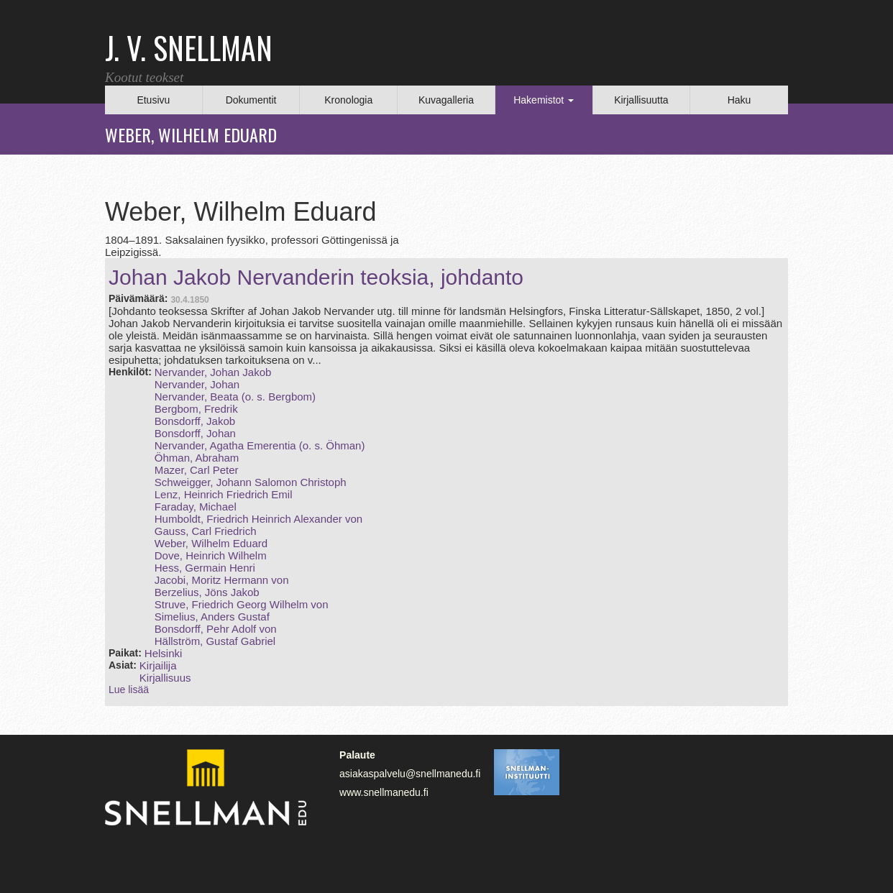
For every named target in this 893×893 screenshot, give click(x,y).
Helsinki (164, 653)
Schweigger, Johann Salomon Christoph (251, 482)
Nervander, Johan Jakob (213, 372)
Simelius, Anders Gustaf (212, 616)
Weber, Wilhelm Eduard (211, 543)
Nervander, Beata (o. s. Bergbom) (235, 396)
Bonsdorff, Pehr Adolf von (216, 629)
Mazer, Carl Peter (197, 470)
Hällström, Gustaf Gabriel (215, 641)
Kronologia (348, 100)
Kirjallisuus (165, 678)
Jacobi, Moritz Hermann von (222, 580)
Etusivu (153, 100)
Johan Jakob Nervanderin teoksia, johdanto (316, 277)
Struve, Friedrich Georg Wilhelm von (242, 604)
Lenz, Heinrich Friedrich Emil (224, 494)
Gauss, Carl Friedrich (206, 531)
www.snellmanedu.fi (384, 792)
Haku (739, 100)
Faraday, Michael (196, 506)
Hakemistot (543, 100)
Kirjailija (158, 665)
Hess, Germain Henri (205, 568)
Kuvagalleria (446, 100)
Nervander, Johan (197, 384)
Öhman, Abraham (197, 458)
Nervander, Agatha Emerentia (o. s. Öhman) (260, 445)
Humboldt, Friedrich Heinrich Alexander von (258, 519)
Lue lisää (129, 689)
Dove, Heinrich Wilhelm (211, 555)
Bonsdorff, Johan (195, 433)
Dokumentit (251, 100)
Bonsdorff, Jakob (195, 421)
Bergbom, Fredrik (196, 409)
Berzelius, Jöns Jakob (207, 592)
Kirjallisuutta (641, 100)
